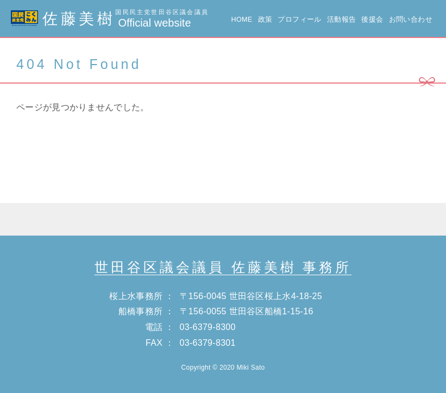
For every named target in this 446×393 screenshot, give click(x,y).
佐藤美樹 (110, 19)
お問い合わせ (410, 19)
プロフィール (299, 19)
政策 (265, 19)
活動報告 (341, 19)
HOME (241, 19)
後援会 (372, 19)
